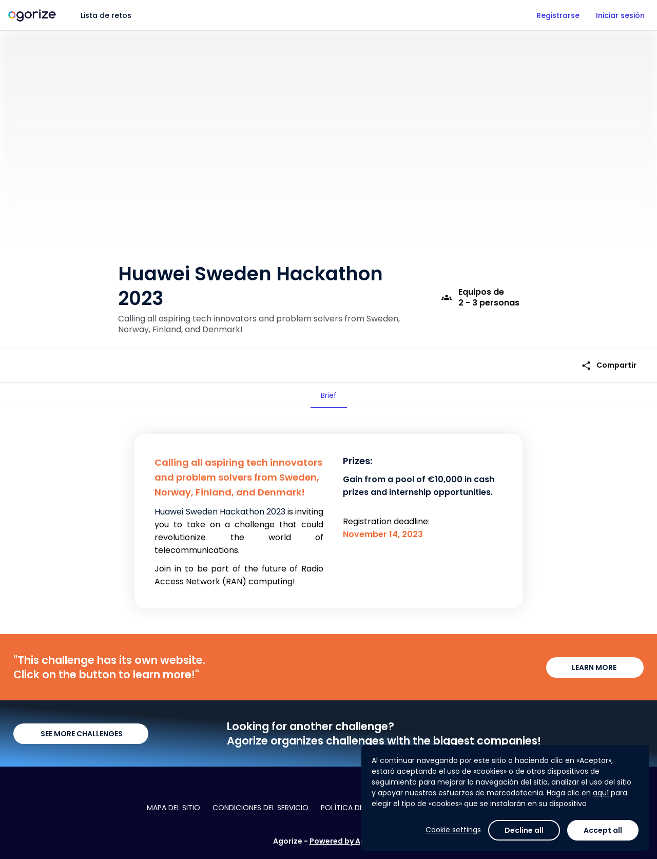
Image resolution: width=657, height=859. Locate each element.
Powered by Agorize (347, 841)
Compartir (608, 365)
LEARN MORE (595, 667)
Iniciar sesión (620, 15)
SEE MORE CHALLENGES (81, 734)
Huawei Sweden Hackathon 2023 (219, 512)
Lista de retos (106, 15)
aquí (601, 793)
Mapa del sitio (173, 808)
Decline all (524, 830)
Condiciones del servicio (260, 808)
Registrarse (557, 15)
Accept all (603, 830)
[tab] (329, 395)
